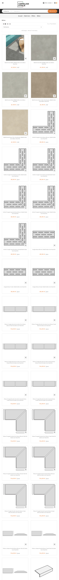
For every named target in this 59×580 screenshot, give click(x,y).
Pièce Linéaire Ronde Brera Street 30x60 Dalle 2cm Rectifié (29, 471)
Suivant (55, 481)
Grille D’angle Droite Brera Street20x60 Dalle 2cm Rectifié (29, 110)
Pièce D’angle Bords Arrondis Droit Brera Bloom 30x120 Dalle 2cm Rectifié (49, 166)
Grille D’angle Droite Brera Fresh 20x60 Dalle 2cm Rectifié (10, 110)
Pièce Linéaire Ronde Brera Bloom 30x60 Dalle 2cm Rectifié (49, 443)
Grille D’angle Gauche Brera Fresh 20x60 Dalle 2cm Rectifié (10, 138)
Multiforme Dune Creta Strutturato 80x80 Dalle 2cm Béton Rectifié (10, 82)
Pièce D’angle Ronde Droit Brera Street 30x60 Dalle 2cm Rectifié (29, 416)
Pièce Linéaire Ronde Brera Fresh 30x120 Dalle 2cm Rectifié (10, 304)
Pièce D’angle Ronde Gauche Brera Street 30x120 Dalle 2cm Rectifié (29, 277)
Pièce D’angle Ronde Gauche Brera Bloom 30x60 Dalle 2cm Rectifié (49, 416)
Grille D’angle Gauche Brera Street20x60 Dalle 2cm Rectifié (29, 138)
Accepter (52, 576)
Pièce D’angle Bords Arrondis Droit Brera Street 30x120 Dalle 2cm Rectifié (29, 193)
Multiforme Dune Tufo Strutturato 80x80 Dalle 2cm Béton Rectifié (29, 82)
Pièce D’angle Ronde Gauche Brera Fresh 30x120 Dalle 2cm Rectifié (10, 277)
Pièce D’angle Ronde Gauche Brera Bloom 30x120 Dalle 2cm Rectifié (48, 249)
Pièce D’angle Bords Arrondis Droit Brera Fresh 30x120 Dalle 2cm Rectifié (10, 193)
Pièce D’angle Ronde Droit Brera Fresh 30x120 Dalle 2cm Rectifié (10, 249)
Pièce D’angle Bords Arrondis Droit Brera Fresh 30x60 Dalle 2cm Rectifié (10, 360)
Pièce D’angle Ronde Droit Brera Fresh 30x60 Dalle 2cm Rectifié (10, 416)
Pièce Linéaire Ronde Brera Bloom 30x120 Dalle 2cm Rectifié (49, 277)
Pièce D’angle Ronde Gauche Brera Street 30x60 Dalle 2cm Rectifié (29, 443)
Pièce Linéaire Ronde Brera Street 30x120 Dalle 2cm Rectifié (29, 304)
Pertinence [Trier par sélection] (23, 27)
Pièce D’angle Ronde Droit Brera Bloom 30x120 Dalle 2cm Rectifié (48, 221)
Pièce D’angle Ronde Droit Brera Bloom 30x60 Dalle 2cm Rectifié (48, 388)
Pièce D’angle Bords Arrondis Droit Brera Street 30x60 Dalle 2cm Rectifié (29, 360)
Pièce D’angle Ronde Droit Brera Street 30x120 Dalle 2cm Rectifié (29, 249)
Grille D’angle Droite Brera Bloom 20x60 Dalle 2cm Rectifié (48, 82)
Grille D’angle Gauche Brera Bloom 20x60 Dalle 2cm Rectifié (49, 110)
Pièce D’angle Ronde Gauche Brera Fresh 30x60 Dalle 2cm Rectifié (10, 443)
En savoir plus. (38, 578)
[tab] (4, 24)
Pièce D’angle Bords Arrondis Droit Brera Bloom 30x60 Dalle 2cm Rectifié (49, 332)
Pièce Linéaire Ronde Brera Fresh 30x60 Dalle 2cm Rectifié (10, 471)
